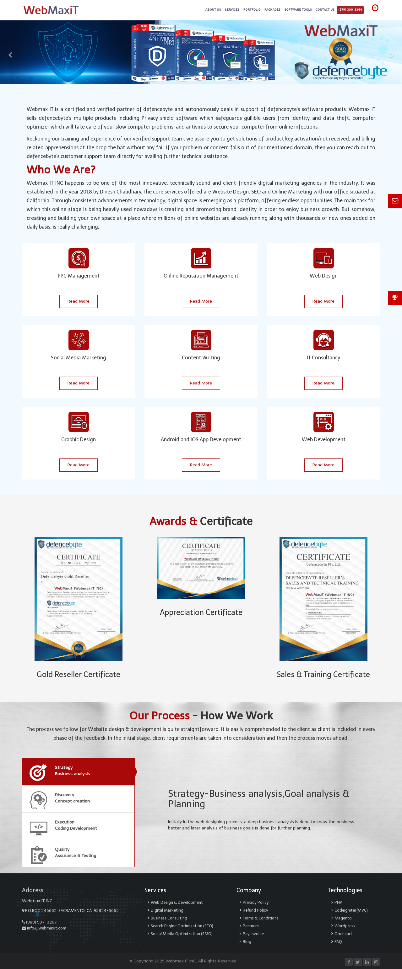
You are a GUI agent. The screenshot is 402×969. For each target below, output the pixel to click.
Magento (343, 918)
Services (232, 10)
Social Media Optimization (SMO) (182, 933)
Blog (247, 941)
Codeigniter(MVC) (351, 910)
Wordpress (344, 926)
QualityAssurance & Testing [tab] (75, 853)
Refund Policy (255, 910)
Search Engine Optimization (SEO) (182, 926)
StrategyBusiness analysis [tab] (72, 771)
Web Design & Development (177, 902)
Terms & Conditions (261, 918)
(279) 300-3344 (350, 10)
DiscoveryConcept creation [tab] (72, 799)
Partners (251, 926)
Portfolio (252, 10)
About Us (213, 10)
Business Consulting (169, 918)
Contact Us (325, 10)
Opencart (343, 933)
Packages (272, 10)
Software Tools (298, 10)
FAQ (338, 941)
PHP (338, 902)
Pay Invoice (253, 933)
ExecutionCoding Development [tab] (76, 826)
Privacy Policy (256, 902)
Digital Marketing (167, 910)
